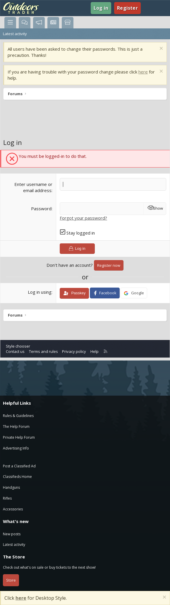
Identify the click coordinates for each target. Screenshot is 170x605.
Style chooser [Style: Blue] (18, 346)
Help (94, 351)
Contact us (15, 351)
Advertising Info (16, 448)
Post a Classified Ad (19, 466)
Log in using (39, 292)
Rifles (7, 498)
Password (41, 208)
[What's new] (148, 8)
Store (11, 580)
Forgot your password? (83, 218)
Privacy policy (74, 351)
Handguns (11, 487)
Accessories (13, 509)
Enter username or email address (33, 187)
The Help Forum (16, 426)
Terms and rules (43, 351)
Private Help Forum (19, 437)
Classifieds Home (17, 476)
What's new (16, 521)
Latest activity (15, 33)
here (143, 72)
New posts (11, 533)
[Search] (160, 8)
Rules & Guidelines (18, 415)
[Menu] (10, 22)
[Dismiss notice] (160, 49)
